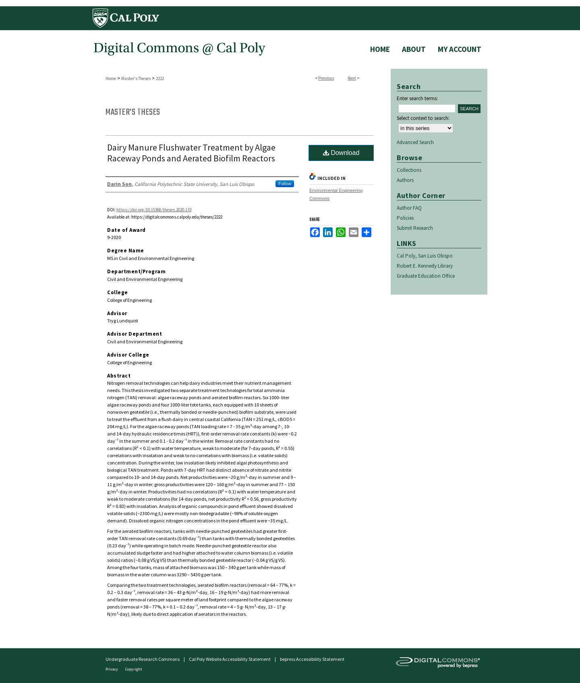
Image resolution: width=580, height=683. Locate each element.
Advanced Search (415, 142)
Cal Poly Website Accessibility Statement (230, 659)
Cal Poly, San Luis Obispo (425, 255)
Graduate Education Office (426, 275)
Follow (284, 183)
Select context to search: (423, 118)
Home (111, 78)
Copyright (133, 669)
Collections (409, 170)
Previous (326, 78)
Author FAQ (409, 207)
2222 (160, 78)
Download (341, 152)
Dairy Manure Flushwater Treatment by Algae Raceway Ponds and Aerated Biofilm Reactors (191, 153)
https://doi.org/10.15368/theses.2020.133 (153, 210)
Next (352, 78)
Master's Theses (136, 78)
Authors (405, 180)
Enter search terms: (417, 98)
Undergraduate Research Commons (143, 659)
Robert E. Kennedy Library (425, 265)
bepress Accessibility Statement (312, 659)
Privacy (112, 669)
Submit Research (415, 228)
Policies (405, 218)
